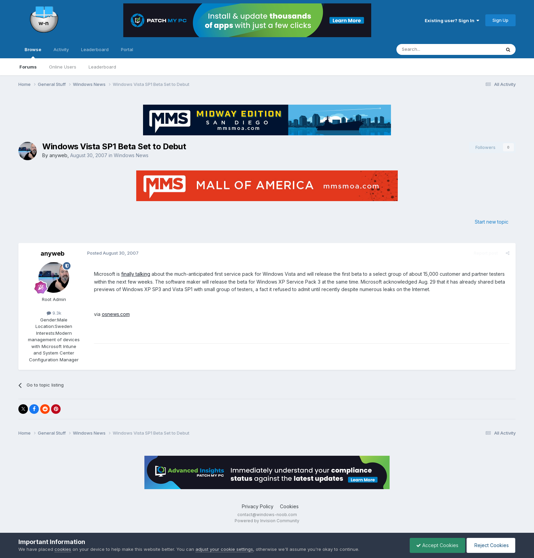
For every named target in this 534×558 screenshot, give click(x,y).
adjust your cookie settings (224, 549)
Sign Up (500, 20)
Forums (28, 67)
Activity (61, 49)
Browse (33, 52)
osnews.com (115, 314)
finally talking (135, 274)
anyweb (58, 155)
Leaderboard (102, 67)
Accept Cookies (435, 545)
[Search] (431, 49)
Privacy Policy (257, 506)
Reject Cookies (490, 545)
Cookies (289, 506)
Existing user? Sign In (452, 20)
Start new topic (491, 222)
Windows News (131, 155)
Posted (112, 253)
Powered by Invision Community (267, 520)
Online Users (62, 67)
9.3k (54, 313)
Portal (127, 49)
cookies (62, 549)
